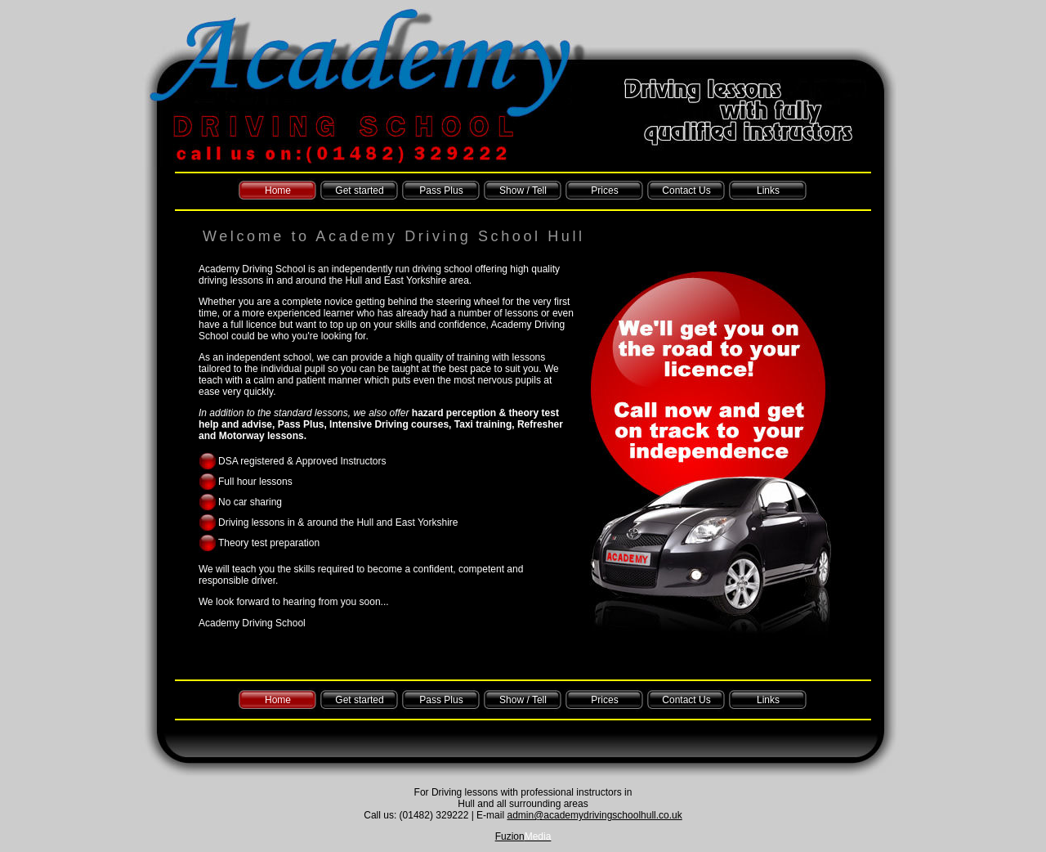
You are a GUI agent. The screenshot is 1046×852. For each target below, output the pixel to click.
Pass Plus (441, 190)
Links (768, 190)
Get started (359, 190)
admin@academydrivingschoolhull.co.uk (594, 815)
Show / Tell (523, 190)
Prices (604, 190)
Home (278, 190)
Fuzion (523, 836)
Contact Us (686, 190)
